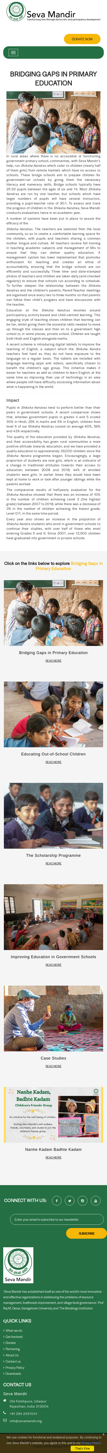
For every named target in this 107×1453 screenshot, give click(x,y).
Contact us (12, 1361)
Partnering (11, 1348)
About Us (11, 1355)
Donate (9, 1342)
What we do (12, 1330)
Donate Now (82, 39)
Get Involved (13, 1336)
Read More (54, 661)
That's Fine (82, 1448)
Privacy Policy (91, 1443)
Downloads (12, 1373)
